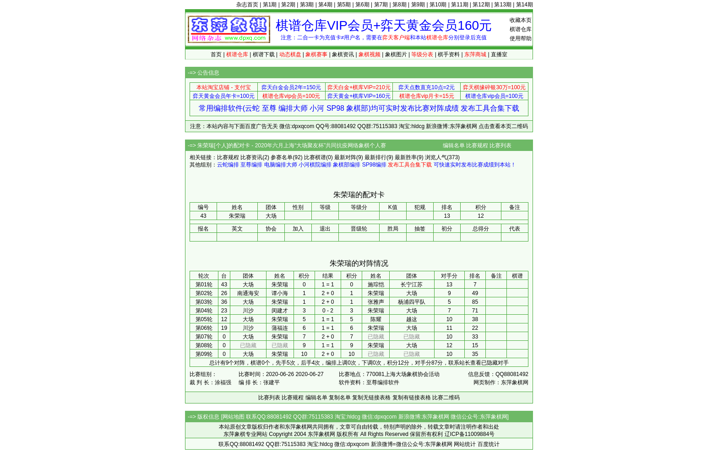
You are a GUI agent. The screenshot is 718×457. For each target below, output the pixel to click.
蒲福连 (280, 328)
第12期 (481, 4)
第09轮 (204, 354)
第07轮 (204, 336)
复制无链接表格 (371, 397)
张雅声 (376, 302)
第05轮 (204, 319)
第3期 (307, 4)
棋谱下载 (264, 54)
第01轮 (204, 284)
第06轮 (204, 328)
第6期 (362, 4)
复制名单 (340, 397)
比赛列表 (500, 145)
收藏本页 (521, 20)
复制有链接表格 (411, 397)
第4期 (325, 4)
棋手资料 (449, 54)
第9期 (418, 4)
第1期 (270, 4)
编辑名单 (454, 145)
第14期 (524, 4)
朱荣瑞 (280, 284)
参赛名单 (282, 157)
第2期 (288, 4)
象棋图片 (396, 54)
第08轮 (204, 345)
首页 (216, 54)
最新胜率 (406, 157)
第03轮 (204, 302)
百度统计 (489, 444)
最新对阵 (345, 157)
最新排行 (375, 157)
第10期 (438, 4)
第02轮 (204, 293)
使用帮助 (521, 38)
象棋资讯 (343, 54)
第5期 (344, 4)
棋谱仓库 (521, 29)
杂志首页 (247, 4)
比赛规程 (477, 145)
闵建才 (280, 310)
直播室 (499, 54)
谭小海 (280, 293)
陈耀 (375, 319)
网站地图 (234, 417)
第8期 (399, 4)
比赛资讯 (251, 157)
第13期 (502, 4)
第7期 (381, 4)
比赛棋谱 (315, 157)
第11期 (459, 4)
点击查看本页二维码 (503, 126)
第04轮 (204, 310)
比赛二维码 (446, 397)
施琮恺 (376, 284)
